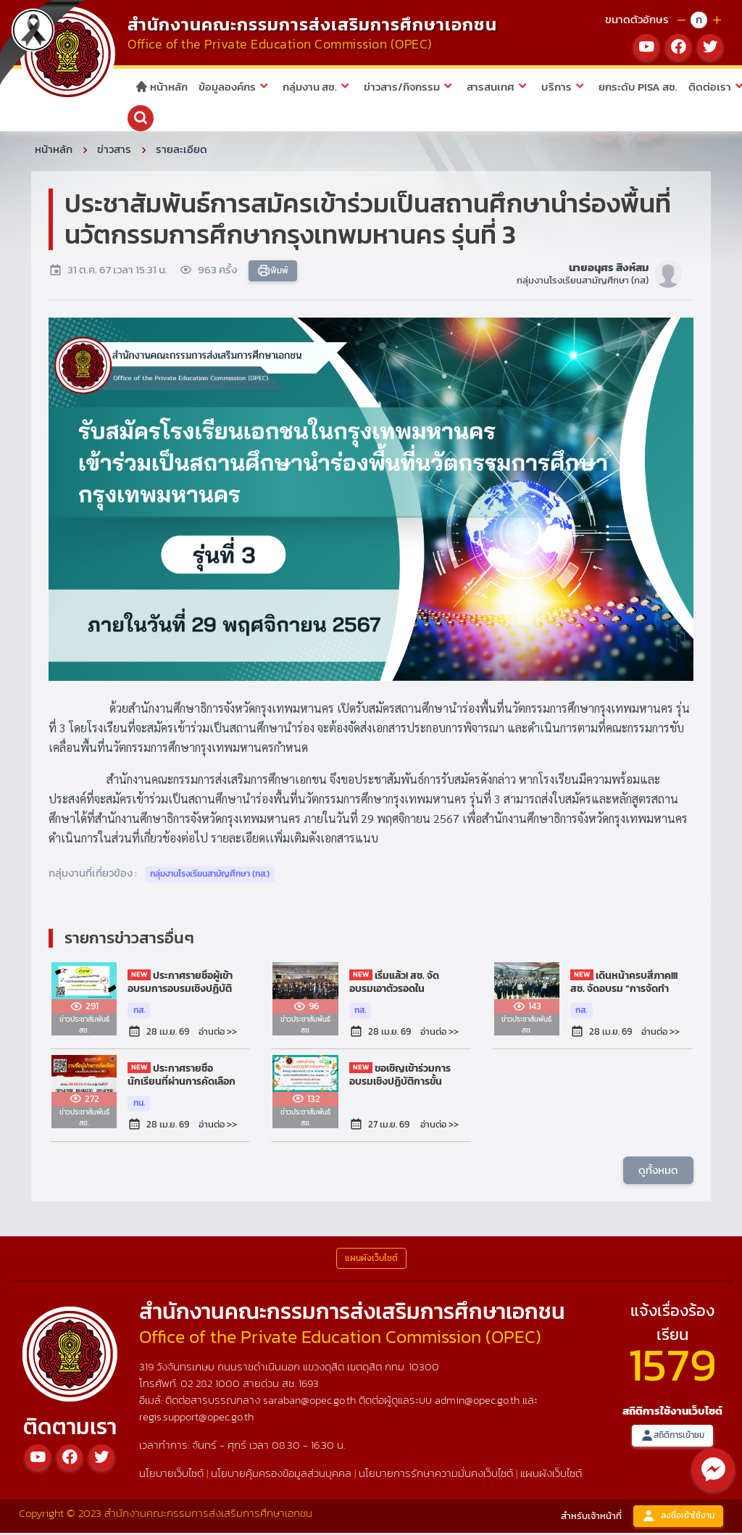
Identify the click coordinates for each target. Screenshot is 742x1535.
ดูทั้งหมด (658, 1172)
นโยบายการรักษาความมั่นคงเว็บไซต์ (436, 1475)
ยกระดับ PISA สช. (638, 86)
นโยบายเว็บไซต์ (171, 1475)
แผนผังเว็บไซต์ (551, 1475)
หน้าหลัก (161, 86)
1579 (672, 1366)
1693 (309, 1385)
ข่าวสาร (114, 151)
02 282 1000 (211, 1385)
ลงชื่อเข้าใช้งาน (678, 1519)
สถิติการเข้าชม (672, 1438)
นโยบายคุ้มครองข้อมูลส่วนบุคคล (281, 1475)
